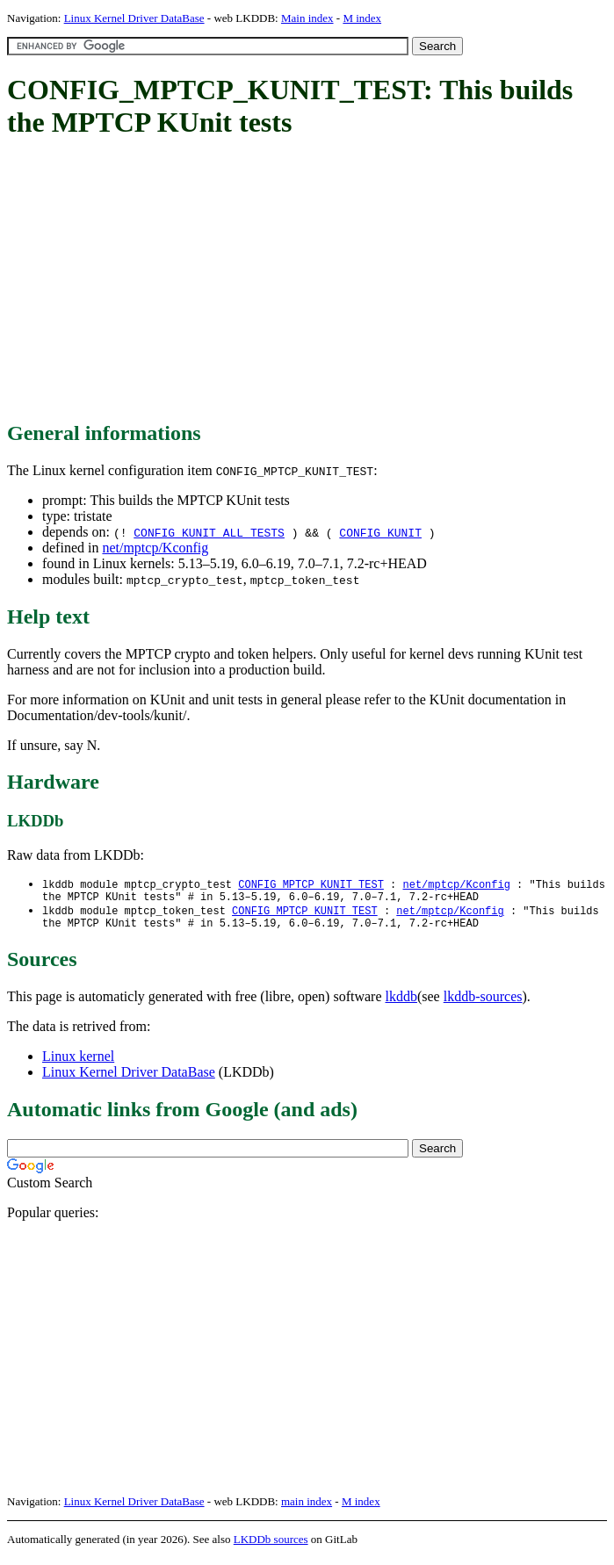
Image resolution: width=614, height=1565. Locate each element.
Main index (307, 18)
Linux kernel (78, 1063)
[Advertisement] (310, 281)
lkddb (401, 1003)
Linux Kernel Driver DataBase (134, 18)
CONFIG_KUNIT (380, 532)
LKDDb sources (271, 1546)
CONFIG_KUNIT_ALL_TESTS (209, 532)
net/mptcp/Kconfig (155, 547)
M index (362, 18)
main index (306, 1508)
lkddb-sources (483, 1003)
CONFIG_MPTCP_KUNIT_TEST (311, 884)
